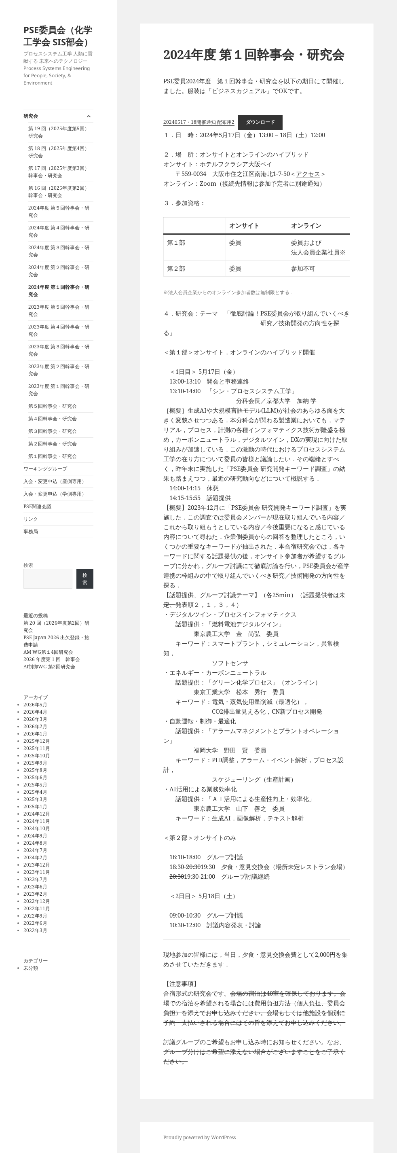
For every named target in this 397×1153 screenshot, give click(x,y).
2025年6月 (35, 777)
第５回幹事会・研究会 (52, 406)
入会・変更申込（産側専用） (55, 481)
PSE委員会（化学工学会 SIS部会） (58, 35)
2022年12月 (36, 901)
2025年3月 (35, 799)
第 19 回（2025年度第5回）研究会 (58, 132)
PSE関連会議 (37, 506)
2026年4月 (35, 711)
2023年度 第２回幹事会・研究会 (58, 370)
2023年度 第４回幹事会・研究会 (58, 330)
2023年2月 (35, 893)
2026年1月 (35, 733)
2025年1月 (35, 806)
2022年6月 (35, 923)
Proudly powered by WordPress (199, 1137)
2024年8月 (35, 842)
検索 (28, 565)
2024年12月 (36, 813)
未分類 (30, 967)
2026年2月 (35, 726)
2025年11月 (36, 748)
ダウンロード (260, 122)
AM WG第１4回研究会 (48, 652)
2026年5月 (35, 704)
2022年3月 (35, 930)
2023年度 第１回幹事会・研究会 (58, 390)
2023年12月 (36, 864)
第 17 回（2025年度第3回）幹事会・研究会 (58, 172)
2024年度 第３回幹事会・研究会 (58, 251)
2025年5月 (35, 784)
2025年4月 (35, 791)
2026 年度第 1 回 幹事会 (51, 659)
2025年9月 (35, 762)
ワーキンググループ (45, 468)
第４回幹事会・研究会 (52, 418)
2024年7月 (35, 850)
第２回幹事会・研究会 (52, 443)
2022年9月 (35, 915)
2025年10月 (36, 755)
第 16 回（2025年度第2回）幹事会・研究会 (58, 191)
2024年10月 (36, 828)
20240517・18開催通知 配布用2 (198, 122)
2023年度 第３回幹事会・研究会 (58, 350)
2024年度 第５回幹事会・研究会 (58, 211)
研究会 (30, 115)
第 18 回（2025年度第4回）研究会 (58, 152)
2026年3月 (35, 719)
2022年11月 (36, 908)
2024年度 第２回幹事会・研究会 (58, 271)
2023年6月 (35, 886)
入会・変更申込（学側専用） (55, 493)
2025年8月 (35, 770)
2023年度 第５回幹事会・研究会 (58, 310)
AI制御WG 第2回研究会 (49, 666)
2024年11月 (36, 821)
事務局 (30, 531)
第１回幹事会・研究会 (52, 456)
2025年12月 (36, 741)
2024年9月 (35, 835)
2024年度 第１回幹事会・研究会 (58, 291)
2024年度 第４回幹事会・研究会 (58, 231)
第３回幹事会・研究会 (52, 431)
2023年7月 (35, 879)
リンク (30, 518)
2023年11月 (36, 872)
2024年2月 (35, 857)
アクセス (308, 174)
